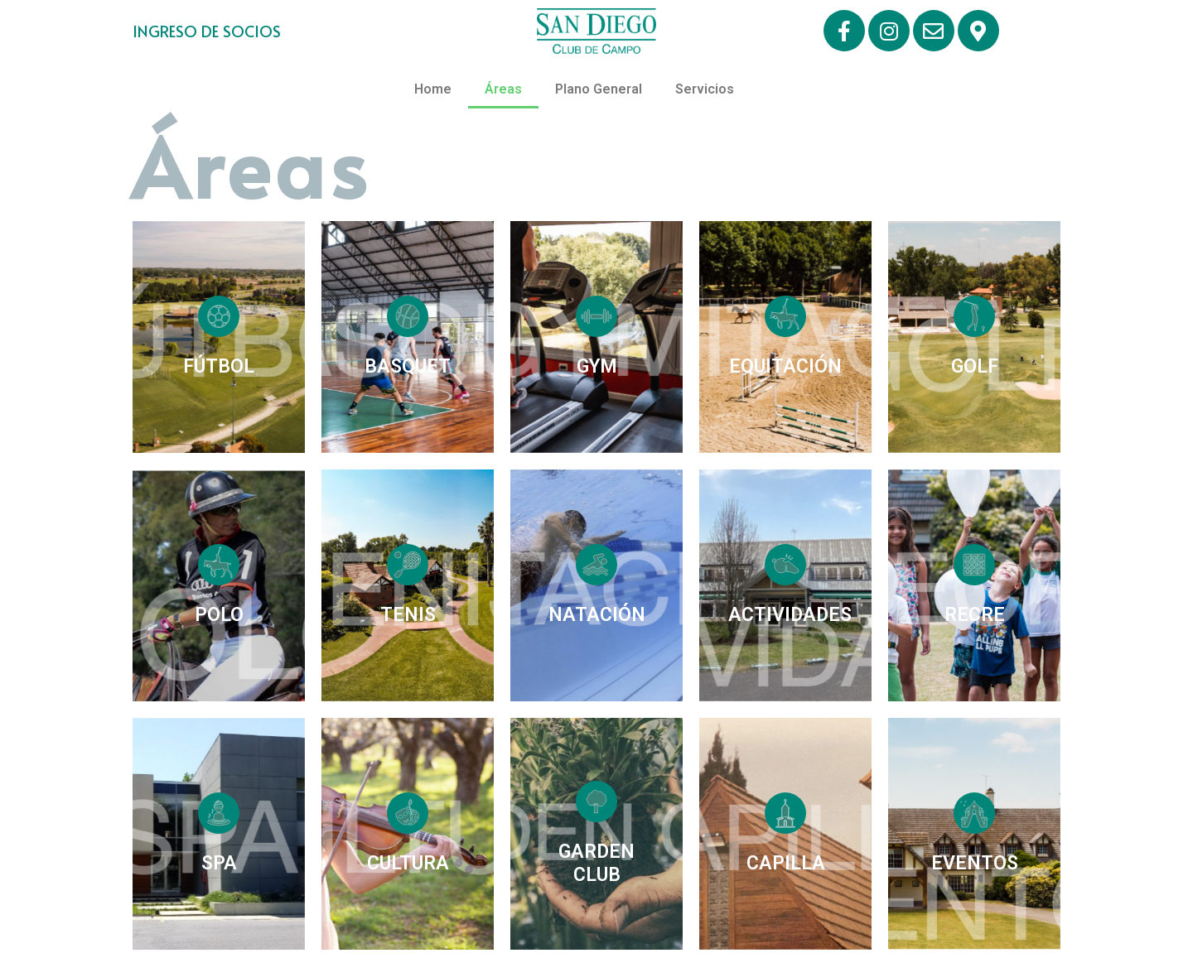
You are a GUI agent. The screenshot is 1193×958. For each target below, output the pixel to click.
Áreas (503, 89)
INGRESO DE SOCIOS (207, 30)
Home (433, 89)
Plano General (598, 89)
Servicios (704, 89)
